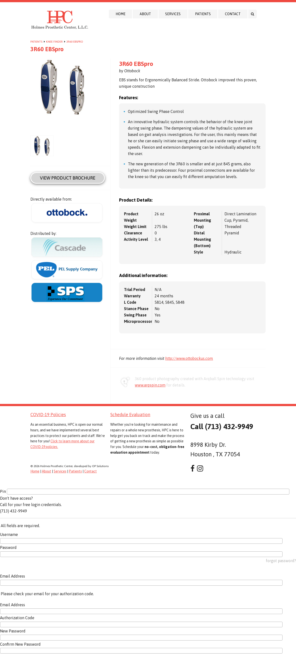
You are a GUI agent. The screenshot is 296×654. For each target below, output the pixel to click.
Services (173, 14)
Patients (203, 14)
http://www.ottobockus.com (189, 358)
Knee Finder (54, 41)
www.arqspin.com (150, 385)
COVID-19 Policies (48, 414)
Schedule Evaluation (130, 414)
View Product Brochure (67, 178)
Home (120, 14)
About (145, 14)
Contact (233, 14)
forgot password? (281, 560)
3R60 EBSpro (74, 41)
